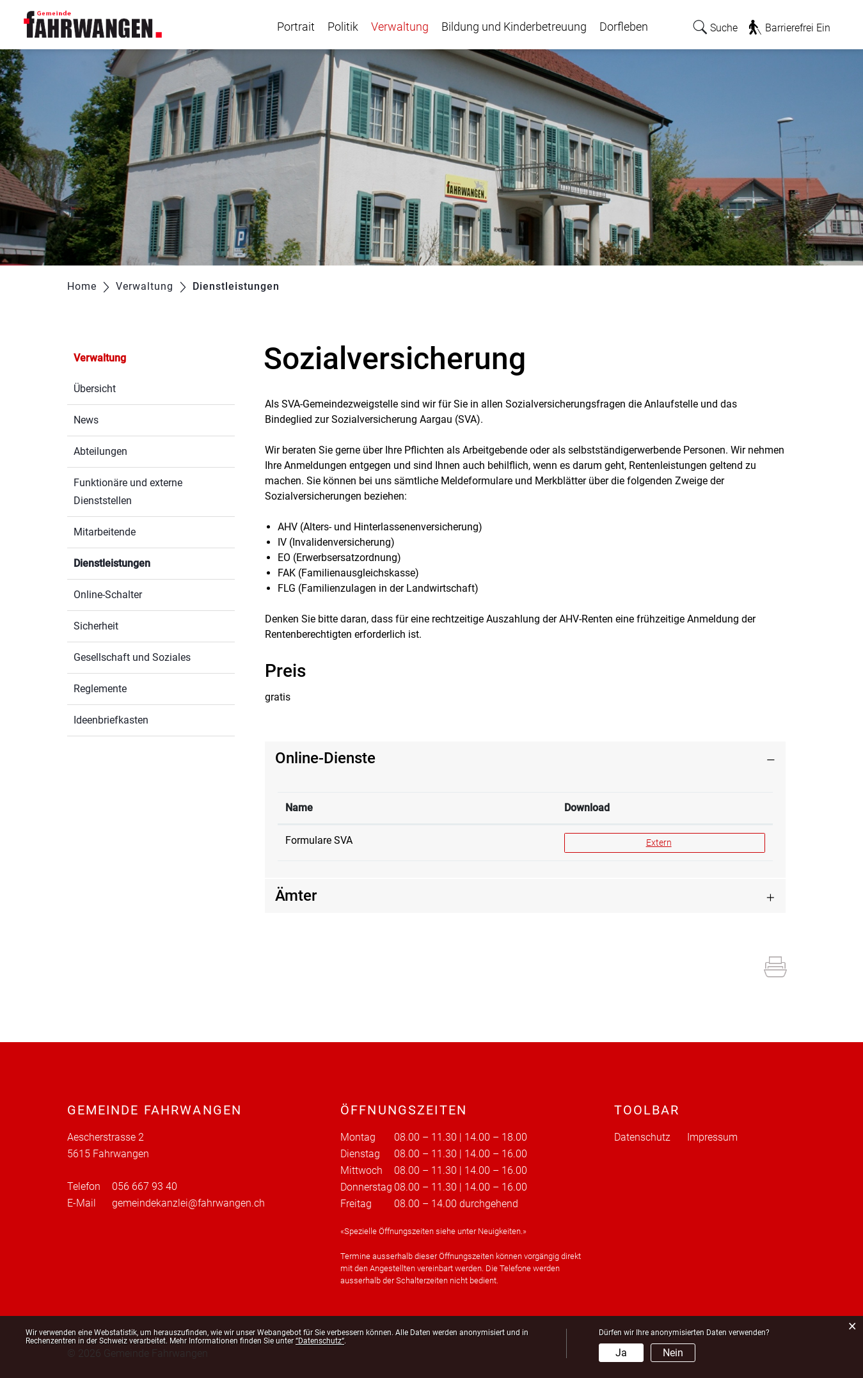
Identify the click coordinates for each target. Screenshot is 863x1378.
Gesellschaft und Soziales (132, 657)
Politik (343, 26)
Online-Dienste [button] (325, 758)
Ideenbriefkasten (111, 720)
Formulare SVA (318, 840)
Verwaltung (400, 26)
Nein (673, 1353)
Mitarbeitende (105, 532)
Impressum (712, 1137)
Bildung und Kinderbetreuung (514, 26)
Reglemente (100, 689)
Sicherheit (96, 626)
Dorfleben (623, 26)
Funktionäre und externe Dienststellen (128, 492)
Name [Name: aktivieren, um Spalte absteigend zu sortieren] (299, 808)
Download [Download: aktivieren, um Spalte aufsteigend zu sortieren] (587, 808)
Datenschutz (642, 1137)
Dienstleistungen (142, 562)
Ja (621, 1353)
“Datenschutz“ (320, 1340)
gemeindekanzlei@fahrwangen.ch (188, 1203)
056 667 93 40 (144, 1186)
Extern (675, 842)
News (86, 420)
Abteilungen (100, 451)
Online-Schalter (108, 595)
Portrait (296, 26)
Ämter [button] (296, 896)
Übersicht (95, 389)
